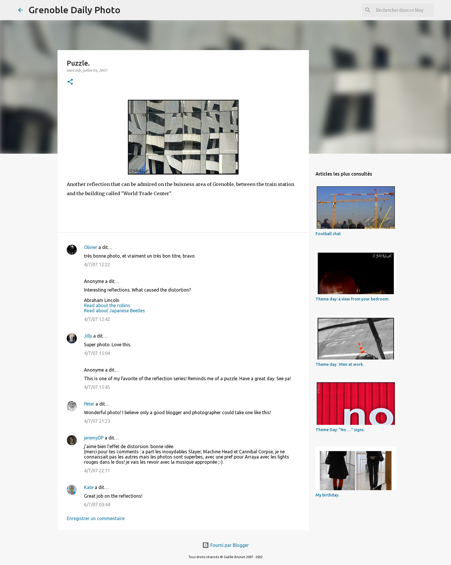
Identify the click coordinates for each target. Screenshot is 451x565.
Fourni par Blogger (225, 545)
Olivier (90, 247)
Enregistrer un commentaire (96, 518)
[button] (70, 82)
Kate (88, 487)
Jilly (88, 335)
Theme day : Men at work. (340, 364)
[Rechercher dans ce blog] (404, 10)
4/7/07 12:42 (97, 319)
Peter (89, 403)
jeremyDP (94, 437)
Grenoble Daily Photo (74, 10)
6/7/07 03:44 (97, 504)
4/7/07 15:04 (97, 353)
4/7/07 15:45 (97, 387)
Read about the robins (107, 305)
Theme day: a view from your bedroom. (352, 299)
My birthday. (327, 495)
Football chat (328, 233)
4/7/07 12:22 (97, 264)
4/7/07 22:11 (97, 470)
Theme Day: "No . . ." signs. (340, 429)
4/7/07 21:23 (97, 421)
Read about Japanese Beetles (114, 310)
